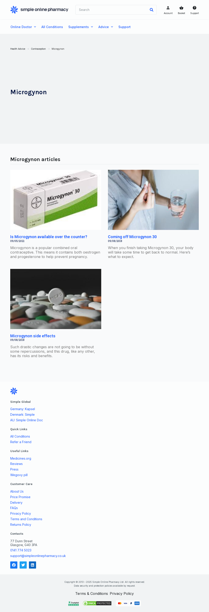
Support (194, 13)
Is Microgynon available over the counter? (48, 236)
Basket (181, 13)
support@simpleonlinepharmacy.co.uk (38, 555)
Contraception (38, 48)
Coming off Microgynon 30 (132, 236)
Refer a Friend (21, 442)
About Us (17, 491)
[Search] (151, 9)
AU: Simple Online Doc (26, 420)
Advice (105, 27)
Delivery (16, 502)
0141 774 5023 (21, 550)
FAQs (14, 508)
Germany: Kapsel (22, 409)
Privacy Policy (20, 513)
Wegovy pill (19, 475)
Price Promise (20, 496)
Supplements (80, 27)
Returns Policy (20, 524)
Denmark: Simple (22, 414)
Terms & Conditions (91, 593)
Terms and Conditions (26, 519)
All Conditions (52, 27)
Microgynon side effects (33, 335)
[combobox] (111, 9)
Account (168, 13)
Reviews (16, 463)
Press (14, 469)
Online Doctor (23, 27)
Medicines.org (20, 458)
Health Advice (17, 48)
